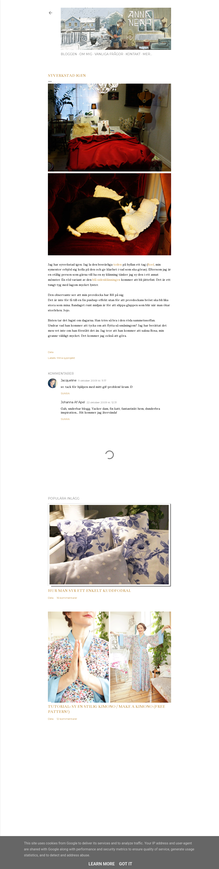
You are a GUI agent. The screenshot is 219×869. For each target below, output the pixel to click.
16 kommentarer (67, 597)
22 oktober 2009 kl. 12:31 (102, 402)
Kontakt (133, 54)
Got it (125, 863)
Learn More (102, 863)
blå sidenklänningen (106, 280)
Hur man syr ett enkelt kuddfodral (89, 590)
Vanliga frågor (109, 54)
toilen (117, 264)
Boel (151, 264)
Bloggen (69, 54)
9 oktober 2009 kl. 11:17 (92, 380)
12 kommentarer (67, 718)
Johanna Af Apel (73, 402)
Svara (65, 393)
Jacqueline (69, 380)
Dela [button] (50, 352)
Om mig (85, 54)
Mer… (147, 54)
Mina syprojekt (66, 357)
